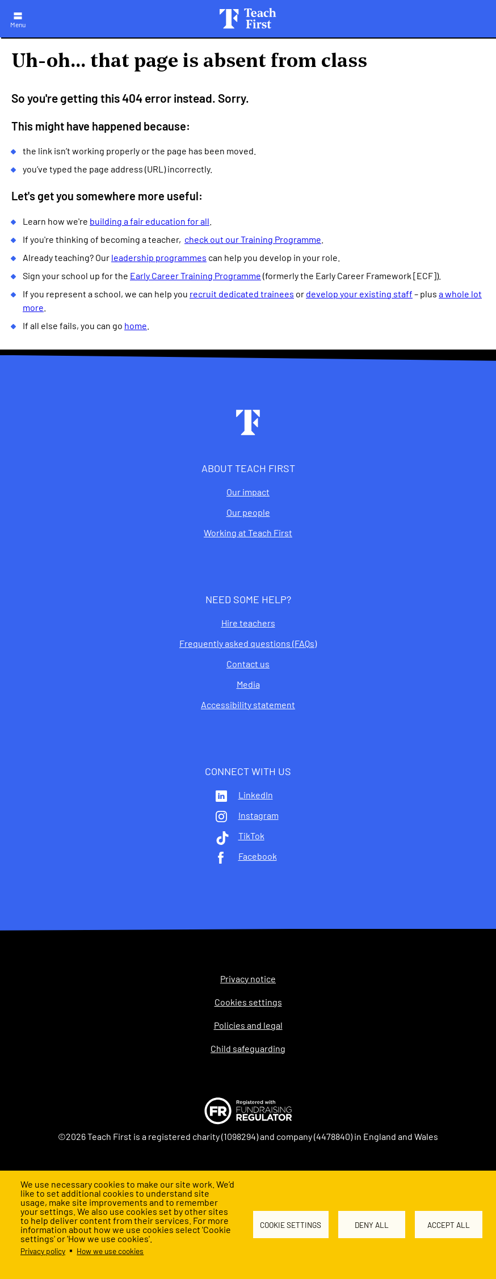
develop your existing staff (359, 293)
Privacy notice (248, 978)
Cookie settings (290, 1225)
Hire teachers (248, 623)
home (135, 325)
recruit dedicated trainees (242, 293)
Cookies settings (248, 1002)
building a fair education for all (149, 221)
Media (248, 684)
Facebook (257, 856)
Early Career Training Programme (195, 275)
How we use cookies (110, 1251)
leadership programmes (159, 257)
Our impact (248, 492)
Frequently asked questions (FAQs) (248, 643)
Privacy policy (42, 1251)
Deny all (372, 1225)
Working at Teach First (248, 532)
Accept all (448, 1225)
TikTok (251, 835)
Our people (248, 512)
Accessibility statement (248, 704)
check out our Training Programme (252, 239)
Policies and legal (248, 1025)
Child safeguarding (248, 1048)
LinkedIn (255, 795)
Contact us (248, 663)
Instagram (258, 815)
